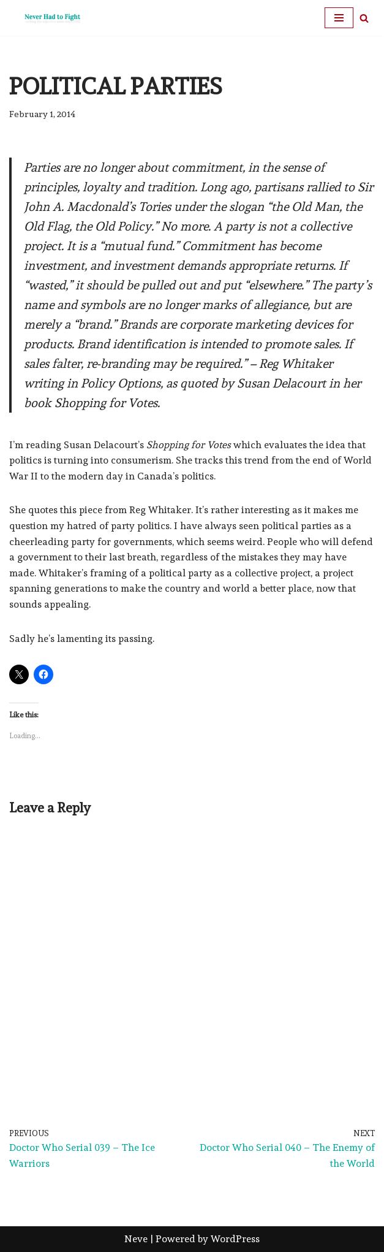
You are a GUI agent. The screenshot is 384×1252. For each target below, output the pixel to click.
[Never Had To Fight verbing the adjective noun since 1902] (46, 18)
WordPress (235, 1239)
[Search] (364, 18)
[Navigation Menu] (339, 17)
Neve (136, 1239)
